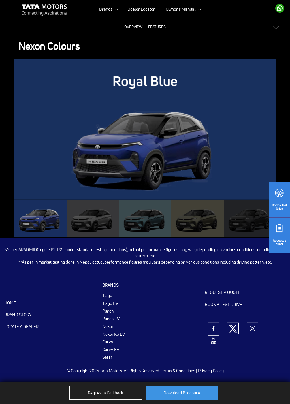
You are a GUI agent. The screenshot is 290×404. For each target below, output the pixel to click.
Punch (108, 310)
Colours (192, 27)
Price (120, 27)
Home (10, 302)
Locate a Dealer (21, 326)
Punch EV (111, 318)
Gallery (170, 27)
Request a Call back (105, 393)
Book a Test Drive (223, 304)
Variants (214, 27)
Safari (107, 357)
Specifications (143, 27)
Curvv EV (110, 349)
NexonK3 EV (113, 334)
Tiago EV (110, 303)
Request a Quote (222, 292)
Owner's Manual (180, 9)
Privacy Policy (211, 370)
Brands (105, 9)
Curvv (107, 341)
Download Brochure (181, 393)
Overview (77, 27)
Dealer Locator (141, 9)
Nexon (108, 326)
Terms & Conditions (178, 370)
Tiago (107, 295)
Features (100, 27)
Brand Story (18, 314)
